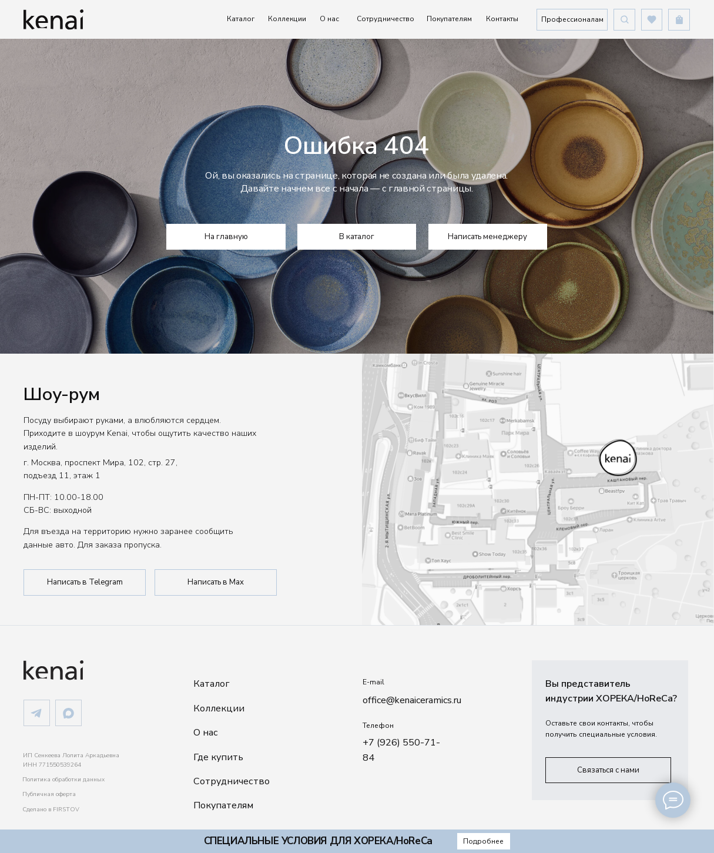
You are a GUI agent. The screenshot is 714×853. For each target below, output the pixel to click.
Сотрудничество (385, 18)
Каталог (240, 18)
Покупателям (449, 18)
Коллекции (287, 18)
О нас (329, 18)
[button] (572, 19)
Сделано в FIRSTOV (50, 809)
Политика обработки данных (63, 779)
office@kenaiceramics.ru (412, 700)
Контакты (502, 18)
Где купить (218, 757)
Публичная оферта (49, 794)
